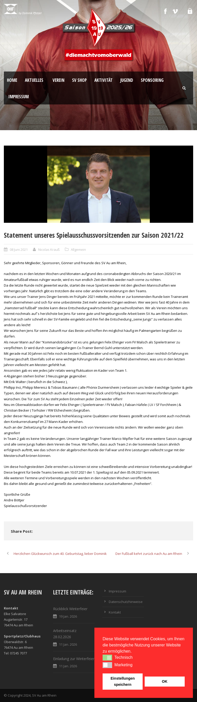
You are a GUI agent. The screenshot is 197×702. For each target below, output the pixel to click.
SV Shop (79, 80)
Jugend (126, 80)
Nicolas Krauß (49, 249)
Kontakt (115, 612)
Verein (58, 80)
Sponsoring (152, 80)
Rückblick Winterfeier (70, 608)
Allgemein (78, 249)
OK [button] (165, 681)
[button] (107, 657)
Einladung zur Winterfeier (73, 658)
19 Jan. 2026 (68, 616)
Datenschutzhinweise (126, 601)
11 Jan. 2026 (68, 644)
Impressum (18, 97)
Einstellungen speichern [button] (123, 681)
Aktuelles (34, 80)
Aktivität (103, 80)
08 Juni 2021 (19, 249)
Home (12, 80)
